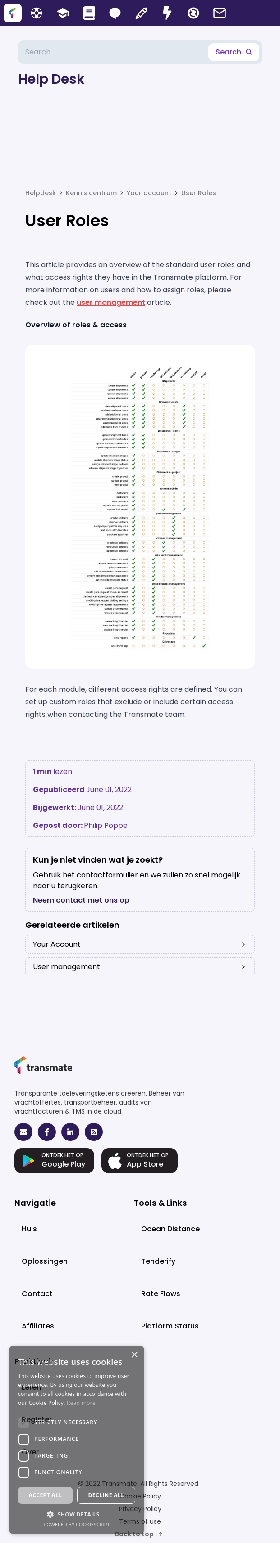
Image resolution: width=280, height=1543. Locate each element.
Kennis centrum (91, 192)
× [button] (134, 1355)
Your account (149, 192)
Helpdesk (40, 192)
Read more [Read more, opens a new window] (81, 1403)
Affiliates (38, 1326)
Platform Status (170, 1326)
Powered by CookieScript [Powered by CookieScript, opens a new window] (77, 1524)
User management (140, 967)
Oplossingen (45, 1261)
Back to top (139, 1534)
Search (234, 52)
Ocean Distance (170, 1229)
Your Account (140, 944)
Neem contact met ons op (81, 900)
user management (111, 302)
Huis (29, 1229)
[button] (76, 1514)
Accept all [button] (45, 1495)
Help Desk (51, 79)
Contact (37, 1293)
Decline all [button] (106, 1495)
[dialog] (76, 1440)
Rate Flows (160, 1293)
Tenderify (158, 1261)
